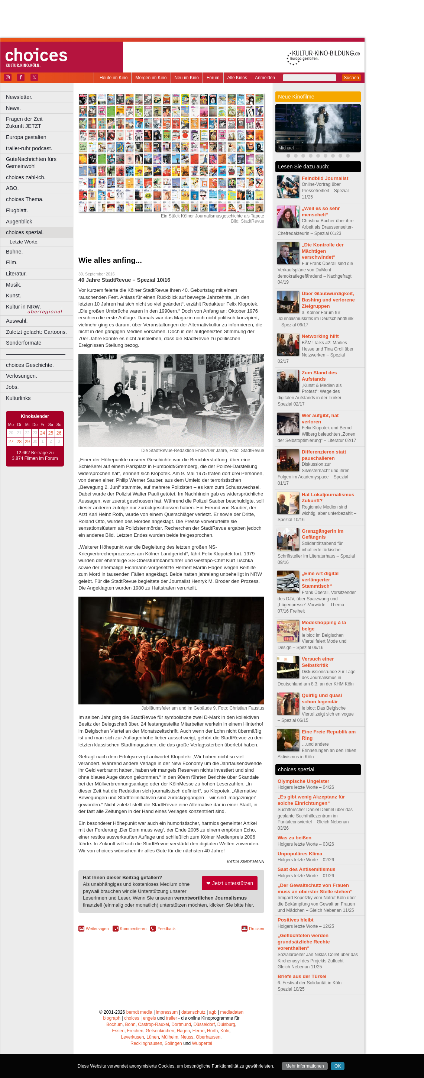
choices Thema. (24, 199)
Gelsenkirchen (160, 1030)
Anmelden (265, 77)
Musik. (14, 285)
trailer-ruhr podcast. (29, 148)
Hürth (212, 1030)
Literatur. (16, 274)
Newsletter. (19, 97)
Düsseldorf (204, 1024)
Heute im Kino (113, 77)
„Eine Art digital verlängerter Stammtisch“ (320, 580)
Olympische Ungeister (303, 781)
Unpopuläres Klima (300, 853)
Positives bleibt (296, 920)
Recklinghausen (146, 1043)
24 (42, 433)
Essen (118, 1030)
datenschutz (193, 1012)
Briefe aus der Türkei (302, 976)
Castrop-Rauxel (153, 1024)
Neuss (187, 1037)
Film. (11, 262)
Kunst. (13, 295)
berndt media (139, 1012)
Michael (286, 148)
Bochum (114, 1024)
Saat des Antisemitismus (307, 869)
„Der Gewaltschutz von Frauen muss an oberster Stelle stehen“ (315, 888)
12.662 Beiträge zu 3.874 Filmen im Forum (35, 455)
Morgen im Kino (150, 77)
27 (11, 441)
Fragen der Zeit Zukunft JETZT (40, 122)
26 (58, 433)
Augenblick (19, 222)
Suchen (351, 77)
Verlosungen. (21, 376)
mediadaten (231, 1012)
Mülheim (169, 1037)
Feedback (166, 928)
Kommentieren (133, 928)
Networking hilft (320, 336)
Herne (198, 1030)
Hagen (183, 1030)
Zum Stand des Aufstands (319, 376)
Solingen (173, 1043)
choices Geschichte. (30, 365)
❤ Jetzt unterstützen (229, 883)
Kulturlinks (18, 398)
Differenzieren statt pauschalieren (324, 455)
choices (131, 1018)
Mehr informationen (304, 1066)
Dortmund (181, 1024)
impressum (167, 1012)
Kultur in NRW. (23, 307)
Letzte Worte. (24, 242)
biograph (111, 1018)
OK (337, 1066)
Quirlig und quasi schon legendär (322, 698)
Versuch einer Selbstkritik (318, 662)
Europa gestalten (26, 137)
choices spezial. (25, 232)
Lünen (152, 1037)
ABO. (12, 188)
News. (13, 108)
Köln (224, 1030)
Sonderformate (23, 343)
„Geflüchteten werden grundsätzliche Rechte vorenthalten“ (304, 942)
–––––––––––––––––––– (35, 354)
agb (213, 1012)
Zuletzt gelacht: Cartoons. (36, 332)
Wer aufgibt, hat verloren (320, 419)
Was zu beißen (294, 837)
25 (50, 433)
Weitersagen (97, 928)
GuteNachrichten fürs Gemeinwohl (31, 162)
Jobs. (12, 387)
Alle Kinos (237, 77)
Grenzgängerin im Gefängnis (322, 534)
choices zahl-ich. (25, 177)
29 (27, 441)
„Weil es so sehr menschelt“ (321, 211)
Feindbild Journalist (325, 178)
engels (149, 1018)
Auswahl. (16, 321)
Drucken (256, 928)
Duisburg (226, 1024)
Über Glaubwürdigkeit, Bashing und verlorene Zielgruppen (328, 300)
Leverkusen (132, 1037)
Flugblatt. (17, 210)
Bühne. (14, 252)
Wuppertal (202, 1043)
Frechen (135, 1030)
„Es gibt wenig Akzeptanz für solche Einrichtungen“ (311, 800)
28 (19, 441)
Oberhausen (208, 1037)
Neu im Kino (187, 77)
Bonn (130, 1024)
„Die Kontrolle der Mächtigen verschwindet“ (323, 251)
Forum (213, 77)
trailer (171, 1018)
